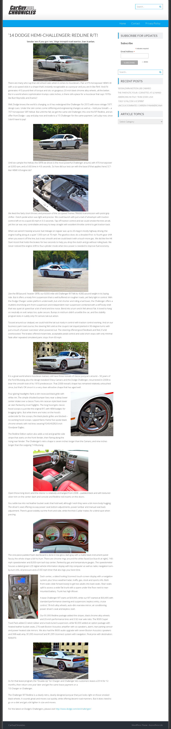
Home (122, 23)
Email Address (128, 51)
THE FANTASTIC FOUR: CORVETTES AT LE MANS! (139, 92)
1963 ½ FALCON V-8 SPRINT (131, 101)
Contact (135, 23)
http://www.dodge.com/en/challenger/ (73, 708)
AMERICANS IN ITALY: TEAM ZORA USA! (135, 96)
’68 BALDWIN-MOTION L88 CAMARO (134, 88)
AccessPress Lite (156, 725)
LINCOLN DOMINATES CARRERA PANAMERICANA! (140, 105)
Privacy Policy (152, 23)
